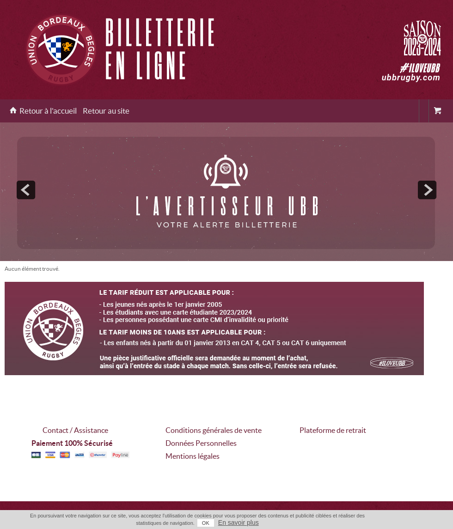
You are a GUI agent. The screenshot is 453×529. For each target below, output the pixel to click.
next (427, 190)
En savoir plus (238, 522)
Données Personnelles (201, 443)
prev (26, 190)
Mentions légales (192, 456)
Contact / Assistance (75, 430)
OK (205, 523)
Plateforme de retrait (333, 430)
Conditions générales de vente (213, 430)
